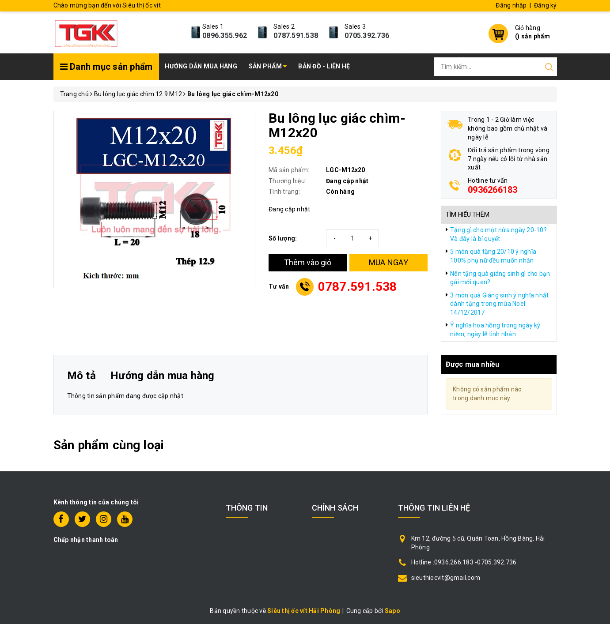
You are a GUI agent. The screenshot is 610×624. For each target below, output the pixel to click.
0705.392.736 (367, 35)
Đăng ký (545, 5)
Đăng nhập (511, 5)
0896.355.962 (224, 35)
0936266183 (493, 189)
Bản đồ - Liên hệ (324, 66)
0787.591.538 (295, 35)
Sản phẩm (268, 66)
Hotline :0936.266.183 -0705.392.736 (464, 562)
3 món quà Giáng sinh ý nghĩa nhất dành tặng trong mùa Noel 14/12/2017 (499, 304)
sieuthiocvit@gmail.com (446, 577)
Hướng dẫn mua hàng (201, 66)
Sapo (392, 610)
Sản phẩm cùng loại (108, 445)
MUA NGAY (388, 262)
